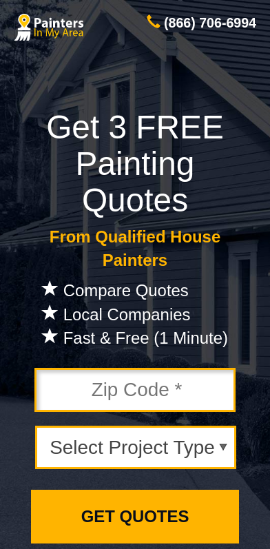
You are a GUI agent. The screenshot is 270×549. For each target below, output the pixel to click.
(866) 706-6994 (210, 22)
